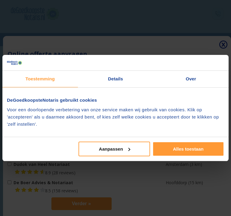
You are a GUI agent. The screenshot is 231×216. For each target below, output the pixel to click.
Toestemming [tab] (40, 78)
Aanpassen (114, 149)
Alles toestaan (188, 149)
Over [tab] (191, 78)
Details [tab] (115, 78)
